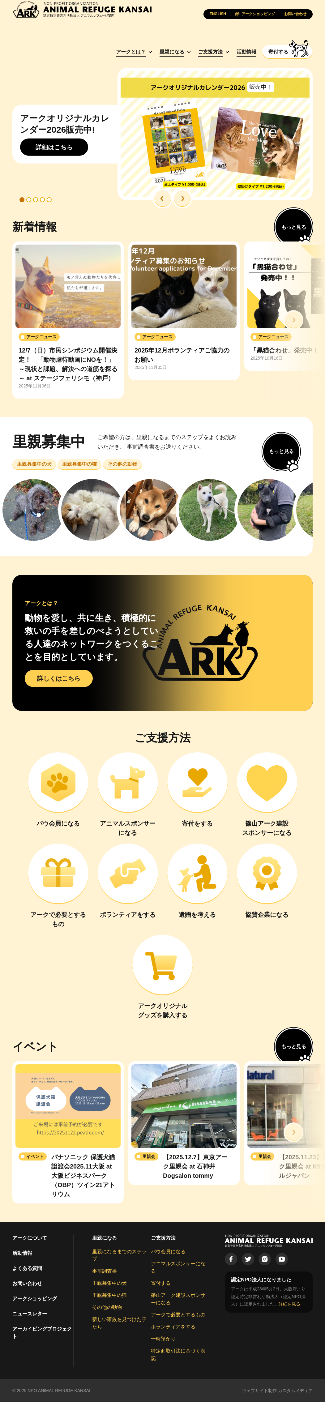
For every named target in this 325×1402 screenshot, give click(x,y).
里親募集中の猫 (109, 1295)
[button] (163, 198)
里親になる (172, 51)
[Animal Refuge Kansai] (82, 9)
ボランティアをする (173, 1326)
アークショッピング (34, 1298)
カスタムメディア (295, 1390)
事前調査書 (104, 1271)
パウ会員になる (168, 1251)
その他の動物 (107, 1307)
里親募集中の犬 (109, 1283)
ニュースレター (29, 1313)
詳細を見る (289, 1304)
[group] (68, 320)
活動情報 (246, 51)
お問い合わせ (27, 1283)
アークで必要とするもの (178, 1314)
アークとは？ (131, 51)
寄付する (161, 1283)
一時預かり (163, 1338)
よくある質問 (27, 1268)
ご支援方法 (210, 51)
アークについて (29, 1238)
